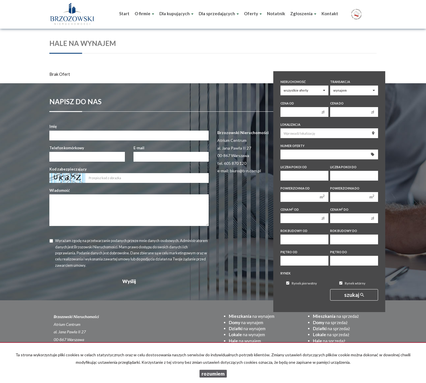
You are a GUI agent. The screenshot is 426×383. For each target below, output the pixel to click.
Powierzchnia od (295, 188)
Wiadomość (59, 190)
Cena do (337, 103)
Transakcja (340, 82)
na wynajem (251, 316)
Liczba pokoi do (343, 167)
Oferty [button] (253, 13)
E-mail (138, 148)
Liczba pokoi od (293, 167)
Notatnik (276, 13)
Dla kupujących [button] (176, 13)
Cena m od (289, 209)
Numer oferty (292, 146)
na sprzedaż (336, 316)
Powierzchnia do (344, 188)
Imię (53, 126)
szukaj (354, 295)
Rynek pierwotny (301, 283)
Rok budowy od (293, 231)
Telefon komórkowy (66, 148)
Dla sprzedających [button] (219, 13)
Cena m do (339, 209)
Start (124, 13)
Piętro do (338, 252)
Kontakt (330, 13)
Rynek (285, 273)
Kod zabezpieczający (68, 169)
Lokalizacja (290, 124)
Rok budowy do (343, 231)
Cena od (287, 103)
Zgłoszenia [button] (303, 13)
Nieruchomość (293, 82)
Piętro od (288, 252)
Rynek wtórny (352, 283)
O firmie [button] (144, 13)
